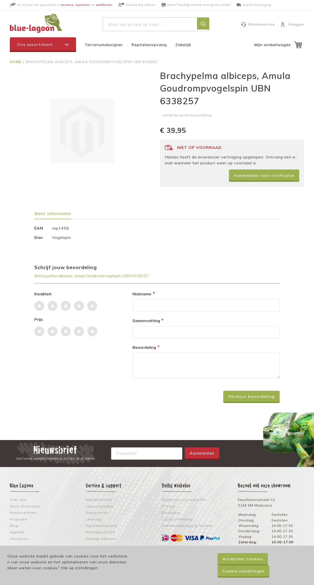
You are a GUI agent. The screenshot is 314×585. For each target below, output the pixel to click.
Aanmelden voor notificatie (264, 175)
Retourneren (97, 512)
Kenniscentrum (23, 512)
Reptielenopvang (149, 44)
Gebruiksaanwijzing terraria (187, 525)
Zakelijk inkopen (100, 538)
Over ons (18, 499)
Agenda (17, 532)
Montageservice (100, 532)
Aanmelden (202, 453)
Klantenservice (262, 24)
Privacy (168, 506)
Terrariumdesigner (104, 44)
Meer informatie (52, 213)
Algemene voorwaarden (184, 499)
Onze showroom (25, 506)
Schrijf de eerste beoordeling (186, 115)
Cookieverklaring (177, 519)
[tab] (55, 215)
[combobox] (156, 24)
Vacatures (19, 538)
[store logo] (36, 23)
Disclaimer (171, 512)
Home (16, 62)
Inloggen (296, 24)
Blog (14, 525)
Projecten (18, 519)
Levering (93, 519)
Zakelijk (183, 44)
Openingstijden (99, 506)
